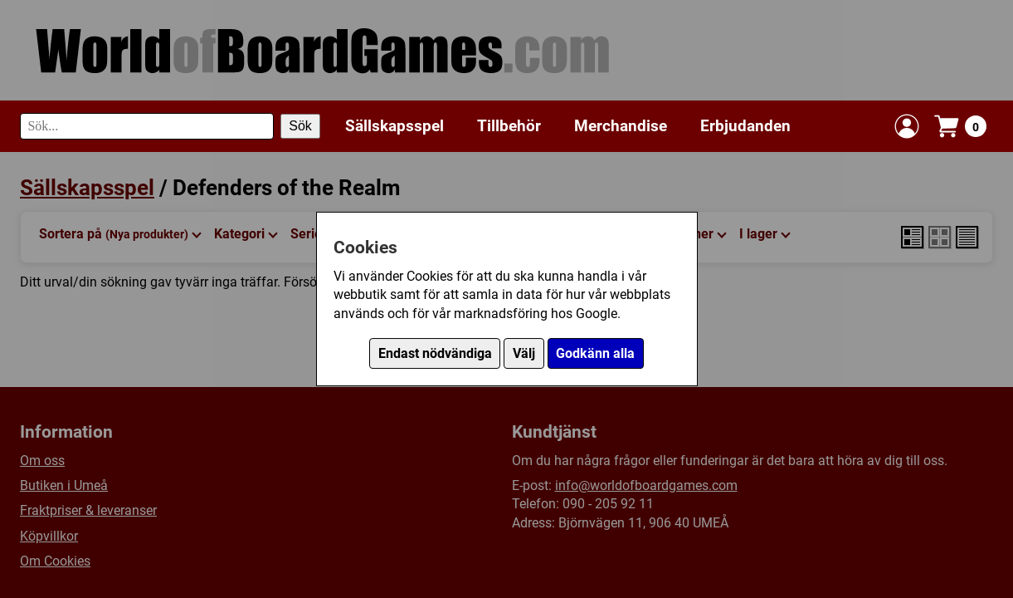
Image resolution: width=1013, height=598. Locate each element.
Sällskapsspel (394, 125)
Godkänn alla (595, 353)
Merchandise (620, 125)
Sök (300, 126)
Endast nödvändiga (435, 353)
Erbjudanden (745, 125)
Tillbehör (509, 125)
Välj (524, 353)
